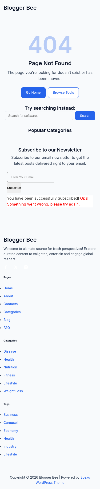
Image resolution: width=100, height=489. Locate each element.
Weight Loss (13, 391)
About (8, 296)
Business (11, 415)
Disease (10, 351)
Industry (10, 446)
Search (85, 116)
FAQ (7, 328)
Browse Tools (63, 92)
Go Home (33, 92)
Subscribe (14, 188)
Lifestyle (10, 383)
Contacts (11, 304)
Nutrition (10, 367)
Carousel (11, 423)
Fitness (9, 375)
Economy (11, 431)
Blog (7, 320)
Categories (12, 312)
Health (9, 359)
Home (8, 288)
